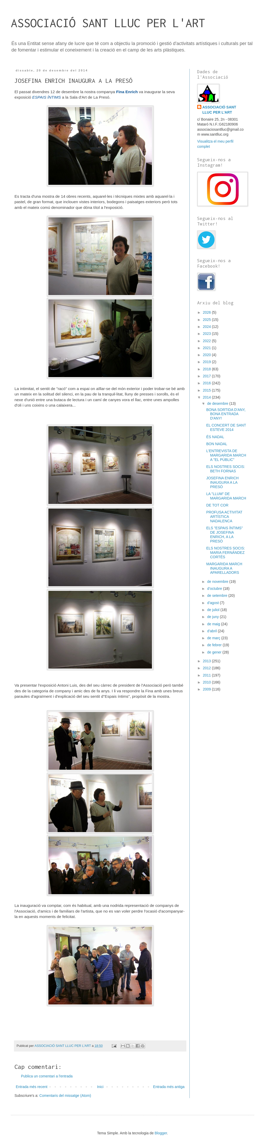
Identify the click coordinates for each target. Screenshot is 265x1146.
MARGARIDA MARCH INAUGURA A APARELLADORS (224, 568)
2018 (207, 369)
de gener (214, 652)
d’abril (212, 631)
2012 (207, 668)
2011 (207, 675)
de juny (213, 617)
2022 (207, 341)
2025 (207, 320)
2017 (207, 376)
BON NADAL (216, 444)
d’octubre (215, 588)
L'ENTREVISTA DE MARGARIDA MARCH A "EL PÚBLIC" (226, 455)
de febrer (215, 645)
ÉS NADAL (215, 437)
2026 (207, 312)
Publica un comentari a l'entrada (47, 1076)
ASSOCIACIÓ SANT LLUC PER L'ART (108, 23)
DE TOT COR (217, 505)
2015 (207, 390)
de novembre (218, 581)
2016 (207, 383)
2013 (207, 661)
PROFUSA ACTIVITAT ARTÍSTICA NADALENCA (224, 516)
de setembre (217, 595)
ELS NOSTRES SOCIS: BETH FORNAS (225, 469)
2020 (207, 355)
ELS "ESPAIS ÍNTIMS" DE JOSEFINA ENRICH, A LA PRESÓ (224, 534)
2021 (207, 348)
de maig (214, 624)
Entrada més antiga (169, 1087)
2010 (207, 682)
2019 (207, 362)
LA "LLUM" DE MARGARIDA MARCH (226, 496)
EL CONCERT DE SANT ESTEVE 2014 (226, 427)
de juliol (213, 610)
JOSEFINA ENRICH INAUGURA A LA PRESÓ (222, 482)
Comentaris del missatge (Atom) (65, 1095)
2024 (207, 327)
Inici (100, 1087)
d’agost (213, 603)
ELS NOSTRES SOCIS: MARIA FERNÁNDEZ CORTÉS (225, 552)
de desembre (218, 403)
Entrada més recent (31, 1087)
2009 (207, 689)
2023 (207, 334)
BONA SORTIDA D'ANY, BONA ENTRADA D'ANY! (226, 414)
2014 (207, 397)
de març (214, 638)
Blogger (161, 1133)
